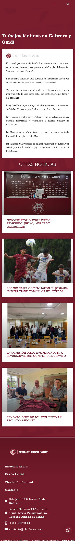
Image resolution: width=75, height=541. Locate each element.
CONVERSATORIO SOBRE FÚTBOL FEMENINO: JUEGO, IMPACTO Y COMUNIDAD (29, 223)
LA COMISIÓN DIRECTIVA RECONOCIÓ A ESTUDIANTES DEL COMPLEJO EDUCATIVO (36, 354)
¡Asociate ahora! (16, 466)
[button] (68, 4)
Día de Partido (15, 474)
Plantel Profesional (19, 482)
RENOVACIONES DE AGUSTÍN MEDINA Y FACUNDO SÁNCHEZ (34, 419)
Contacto (11, 490)
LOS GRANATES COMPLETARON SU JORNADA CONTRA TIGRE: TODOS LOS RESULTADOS (37, 290)
